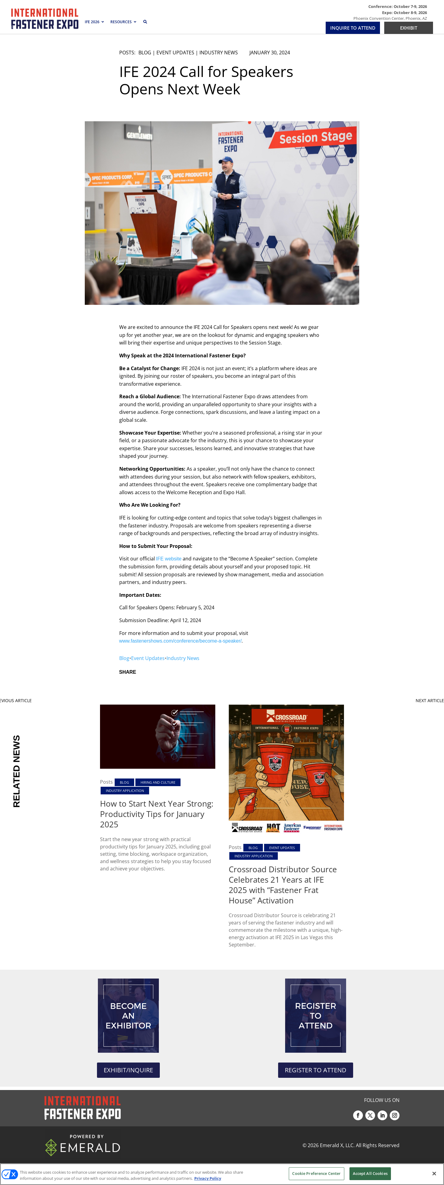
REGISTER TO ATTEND (315, 1070)
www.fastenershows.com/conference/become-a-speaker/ (180, 641)
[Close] (434, 1173)
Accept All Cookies (370, 1173)
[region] (222, 1174)
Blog (144, 52)
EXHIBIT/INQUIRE (128, 1070)
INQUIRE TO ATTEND (352, 28)
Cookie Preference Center (316, 1173)
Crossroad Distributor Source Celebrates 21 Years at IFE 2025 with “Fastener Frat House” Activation (283, 885)
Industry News (218, 52)
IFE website (169, 558)
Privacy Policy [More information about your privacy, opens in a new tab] (207, 1178)
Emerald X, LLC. (337, 1145)
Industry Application (125, 790)
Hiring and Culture (158, 782)
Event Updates (175, 52)
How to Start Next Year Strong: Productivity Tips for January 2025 (156, 814)
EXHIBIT (408, 28)
